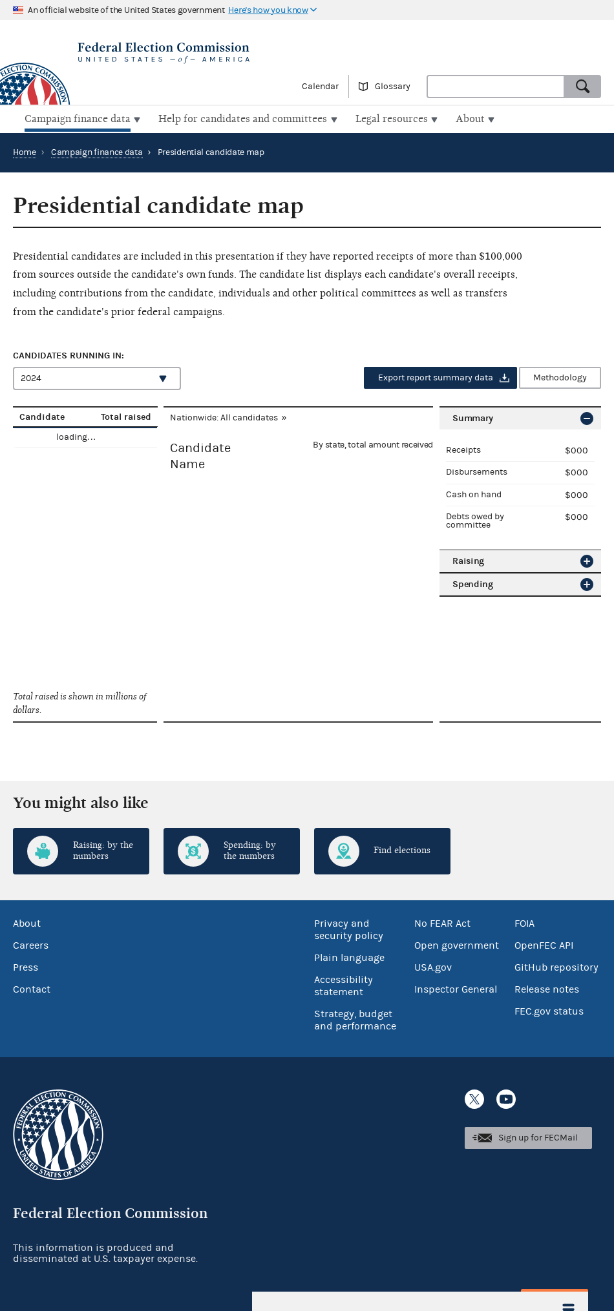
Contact (31, 988)
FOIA (524, 922)
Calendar (320, 86)
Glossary (392, 86)
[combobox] (496, 86)
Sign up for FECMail (538, 1136)
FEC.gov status (549, 1010)
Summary (472, 416)
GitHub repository (556, 966)
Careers (30, 944)
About (27, 922)
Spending (472, 582)
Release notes (546, 988)
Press (25, 966)
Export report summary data (435, 376)
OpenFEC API (543, 944)
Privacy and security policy (348, 928)
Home (24, 151)
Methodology (560, 376)
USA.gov (433, 966)
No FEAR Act (442, 922)
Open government (456, 944)
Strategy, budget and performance (355, 1019)
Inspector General (455, 988)
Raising (468, 558)
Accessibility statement (343, 984)
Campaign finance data (97, 151)
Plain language (349, 956)
